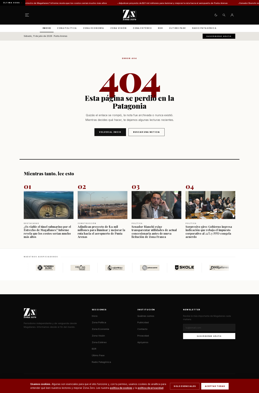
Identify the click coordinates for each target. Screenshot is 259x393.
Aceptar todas (215, 386)
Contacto (142, 329)
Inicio (47, 28)
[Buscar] (224, 15)
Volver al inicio (110, 132)
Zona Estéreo (142, 28)
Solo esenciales (185, 386)
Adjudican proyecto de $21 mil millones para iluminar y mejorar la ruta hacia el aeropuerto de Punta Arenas (181, 3)
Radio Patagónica (204, 28)
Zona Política (67, 28)
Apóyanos (142, 342)
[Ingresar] (232, 15)
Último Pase (177, 28)
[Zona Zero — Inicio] (129, 15)
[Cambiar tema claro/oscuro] (216, 15)
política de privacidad (150, 388)
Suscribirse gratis (218, 36)
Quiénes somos (145, 316)
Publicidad (143, 322)
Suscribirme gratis (209, 336)
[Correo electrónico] (209, 327)
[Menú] (27, 15)
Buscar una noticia (146, 132)
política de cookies (121, 388)
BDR (160, 28)
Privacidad (143, 335)
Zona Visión (118, 28)
